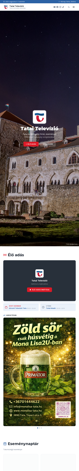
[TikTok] (63, 7)
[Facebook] (57, 7)
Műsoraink (48, 144)
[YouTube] (54, 7)
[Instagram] (60, 7)
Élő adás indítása (39, 290)
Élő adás (31, 144)
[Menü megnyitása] (74, 7)
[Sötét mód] (69, 7)
